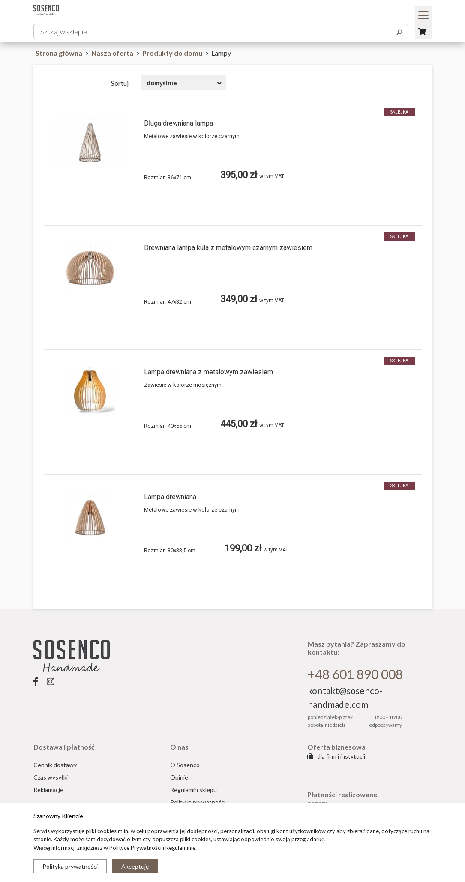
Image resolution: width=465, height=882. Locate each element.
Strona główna (59, 53)
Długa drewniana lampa (178, 123)
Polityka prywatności (70, 866)
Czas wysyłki (50, 777)
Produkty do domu (173, 53)
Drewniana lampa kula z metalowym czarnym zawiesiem (228, 248)
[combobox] (183, 82)
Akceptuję (135, 866)
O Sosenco (185, 764)
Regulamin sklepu (193, 789)
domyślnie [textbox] (162, 83)
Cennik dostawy (55, 764)
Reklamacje (48, 789)
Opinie (179, 777)
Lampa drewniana (170, 497)
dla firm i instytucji (336, 756)
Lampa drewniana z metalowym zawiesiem (208, 372)
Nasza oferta (113, 53)
